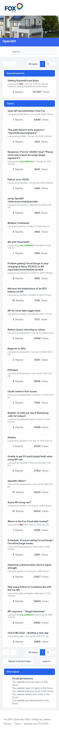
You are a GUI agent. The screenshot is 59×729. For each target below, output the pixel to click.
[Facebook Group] (3, 712)
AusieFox (23, 205)
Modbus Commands (18, 223)
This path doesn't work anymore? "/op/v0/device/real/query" (26, 131)
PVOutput (13, 370)
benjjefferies (25, 395)
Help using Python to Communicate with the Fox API (29, 588)
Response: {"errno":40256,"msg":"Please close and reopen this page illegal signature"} (30, 155)
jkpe (21, 571)
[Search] (47, 51)
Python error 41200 (18, 179)
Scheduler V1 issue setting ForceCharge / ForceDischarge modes (31, 542)
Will (21, 84)
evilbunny (23, 273)
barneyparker (25, 547)
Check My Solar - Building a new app (28, 633)
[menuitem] (7, 723)
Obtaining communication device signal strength (29, 566)
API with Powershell (18, 242)
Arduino (12, 437)
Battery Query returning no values (26, 329)
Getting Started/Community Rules (32, 86)
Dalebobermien (26, 419)
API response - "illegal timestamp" (26, 611)
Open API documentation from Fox (26, 111)
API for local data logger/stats (24, 310)
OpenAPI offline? (17, 481)
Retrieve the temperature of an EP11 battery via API (27, 290)
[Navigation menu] (5, 51)
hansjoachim (25, 484)
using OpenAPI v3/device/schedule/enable (23, 200)
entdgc (22, 314)
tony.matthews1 (26, 161)
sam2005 (23, 463)
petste (22, 226)
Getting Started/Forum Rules (23, 80)
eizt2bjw (23, 183)
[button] (54, 64)
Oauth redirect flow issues (22, 391)
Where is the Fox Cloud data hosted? (28, 521)
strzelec (23, 441)
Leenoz (47, 719)
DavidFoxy (24, 114)
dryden (22, 506)
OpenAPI (9, 41)
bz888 (22, 136)
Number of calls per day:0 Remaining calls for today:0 (28, 414)
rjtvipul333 (24, 333)
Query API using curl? (19, 502)
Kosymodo (24, 373)
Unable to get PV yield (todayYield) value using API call (30, 458)
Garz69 (22, 295)
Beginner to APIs (17, 348)
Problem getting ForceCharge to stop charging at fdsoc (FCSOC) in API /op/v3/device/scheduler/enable (28, 266)
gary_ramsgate (26, 593)
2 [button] (48, 64)
